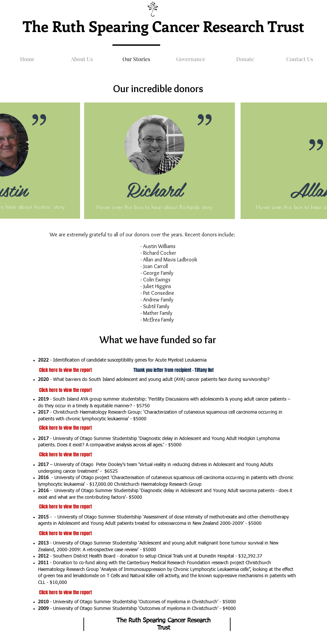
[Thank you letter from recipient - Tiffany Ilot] (173, 370)
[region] (159, 163)
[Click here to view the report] (65, 454)
